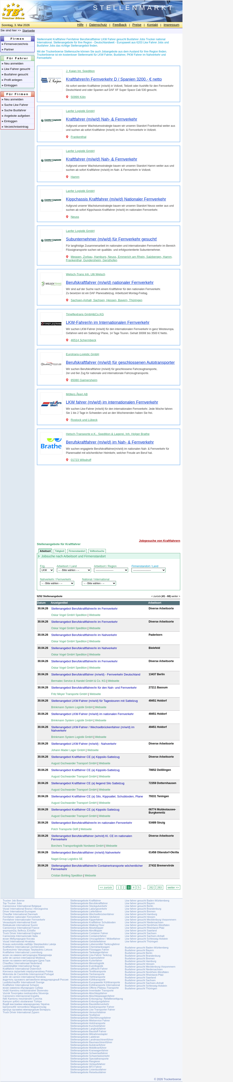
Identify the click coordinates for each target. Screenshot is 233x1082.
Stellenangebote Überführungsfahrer (90, 1017)
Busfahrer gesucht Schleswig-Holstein (146, 985)
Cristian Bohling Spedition (66, 875)
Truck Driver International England (22, 933)
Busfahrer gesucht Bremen (140, 958)
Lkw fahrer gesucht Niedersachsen (144, 922)
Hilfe (80, 25)
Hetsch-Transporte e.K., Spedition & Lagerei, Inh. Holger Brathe (107, 434)
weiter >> (173, 887)
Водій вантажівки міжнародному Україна (26, 1004)
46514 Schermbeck (83, 340)
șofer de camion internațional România (24, 976)
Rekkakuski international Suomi (20, 925)
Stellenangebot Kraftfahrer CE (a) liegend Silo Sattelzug (87, 783)
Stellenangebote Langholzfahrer (88, 1028)
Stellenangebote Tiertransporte (87, 974)
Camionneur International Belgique (22, 906)
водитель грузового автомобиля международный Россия (35, 979)
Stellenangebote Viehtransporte (87, 976)
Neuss (75, 216)
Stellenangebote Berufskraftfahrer (89, 903)
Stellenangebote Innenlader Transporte (92, 990)
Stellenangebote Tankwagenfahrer (89, 952)
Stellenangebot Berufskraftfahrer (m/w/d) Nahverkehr (86, 852)
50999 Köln (78, 97)
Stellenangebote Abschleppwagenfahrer (92, 996)
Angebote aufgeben (16, 115)
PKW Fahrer (134, 54)
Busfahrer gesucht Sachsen (140, 980)
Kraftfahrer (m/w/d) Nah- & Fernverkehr (101, 119)
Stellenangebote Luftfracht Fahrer (89, 968)
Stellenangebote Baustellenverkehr (89, 1004)
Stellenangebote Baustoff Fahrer (88, 1031)
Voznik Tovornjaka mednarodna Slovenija (25, 993)
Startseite (28, 30)
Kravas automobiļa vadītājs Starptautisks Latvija (29, 944)
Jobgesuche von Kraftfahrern (159, 540)
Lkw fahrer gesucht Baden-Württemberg (147, 900)
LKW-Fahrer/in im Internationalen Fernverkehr (107, 322)
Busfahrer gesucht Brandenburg (142, 955)
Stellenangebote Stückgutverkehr (88, 906)
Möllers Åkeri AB (77, 394)
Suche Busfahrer (14, 110)
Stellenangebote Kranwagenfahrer (89, 1050)
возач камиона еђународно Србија (23, 987)
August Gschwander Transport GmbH (74, 763)
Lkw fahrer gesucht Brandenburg (143, 908)
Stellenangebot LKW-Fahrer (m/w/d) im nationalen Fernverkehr (92, 714)
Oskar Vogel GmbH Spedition (69, 615)
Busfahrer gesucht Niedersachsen (144, 969)
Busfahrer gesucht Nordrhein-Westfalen (147, 972)
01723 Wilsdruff (81, 460)
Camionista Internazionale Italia (20, 936)
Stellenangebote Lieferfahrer (86, 911)
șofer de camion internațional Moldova (24, 957)
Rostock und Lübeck (84, 420)
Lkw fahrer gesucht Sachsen (141, 933)
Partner (8, 49)
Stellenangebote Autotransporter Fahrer (92, 1006)
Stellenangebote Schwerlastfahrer (89, 1053)
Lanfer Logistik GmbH (80, 111)
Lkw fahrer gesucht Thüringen (141, 941)
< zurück (156, 596)
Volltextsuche (97, 551)
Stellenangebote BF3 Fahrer (86, 1066)
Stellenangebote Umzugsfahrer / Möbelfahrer (95, 938)
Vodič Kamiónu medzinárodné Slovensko (25, 990)
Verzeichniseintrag (15, 126)
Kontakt (152, 25)
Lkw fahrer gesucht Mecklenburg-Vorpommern (150, 919)
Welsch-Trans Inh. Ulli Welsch (85, 274)
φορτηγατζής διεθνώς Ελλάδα (19, 930)
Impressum (171, 25)
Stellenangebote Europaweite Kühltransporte (95, 982)
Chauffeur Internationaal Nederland (22, 963)
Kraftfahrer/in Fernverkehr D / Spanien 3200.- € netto (114, 79)
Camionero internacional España (21, 996)
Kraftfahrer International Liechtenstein (23, 947)
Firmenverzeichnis (15, 44)
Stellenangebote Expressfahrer (87, 957)
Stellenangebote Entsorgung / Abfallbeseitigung (96, 998)
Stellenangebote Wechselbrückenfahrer (92, 914)
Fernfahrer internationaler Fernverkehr (24, 919)
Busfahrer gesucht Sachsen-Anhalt (144, 983)
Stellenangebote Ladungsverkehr (88, 908)
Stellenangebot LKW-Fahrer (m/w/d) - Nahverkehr (83, 743)
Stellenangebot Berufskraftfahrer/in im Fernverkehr (84, 608)
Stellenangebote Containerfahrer (88, 936)
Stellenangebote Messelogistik (87, 963)
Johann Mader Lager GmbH (68, 750)
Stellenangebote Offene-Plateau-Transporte (94, 987)
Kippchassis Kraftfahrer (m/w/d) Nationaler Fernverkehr (116, 199)
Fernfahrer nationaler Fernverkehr (21, 917)
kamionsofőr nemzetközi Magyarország (24, 1006)
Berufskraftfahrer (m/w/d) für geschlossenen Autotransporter (120, 362)
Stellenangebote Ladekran (84, 1036)
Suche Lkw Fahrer (15, 105)
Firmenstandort (77, 551)
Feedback (120, 25)
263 (159, 887)
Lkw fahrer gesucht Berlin (139, 906)
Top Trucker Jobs (12, 903)
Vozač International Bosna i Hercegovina (25, 908)
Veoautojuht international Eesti (20, 922)
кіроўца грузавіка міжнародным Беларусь (27, 1009)
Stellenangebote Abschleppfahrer (88, 993)
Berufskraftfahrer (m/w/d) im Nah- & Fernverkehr (110, 442)
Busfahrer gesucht (15, 74)
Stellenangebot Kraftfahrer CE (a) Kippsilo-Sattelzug (85, 757)
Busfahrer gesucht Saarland (140, 977)
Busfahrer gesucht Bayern (139, 950)
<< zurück (106, 887)
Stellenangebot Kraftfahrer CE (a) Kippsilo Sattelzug (85, 809)
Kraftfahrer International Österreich (22, 968)
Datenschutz (98, 25)
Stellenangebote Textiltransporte (88, 971)
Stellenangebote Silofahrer (85, 917)
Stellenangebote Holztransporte (87, 1023)
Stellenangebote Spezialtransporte (89, 1058)
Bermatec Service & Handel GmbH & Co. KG (78, 680)
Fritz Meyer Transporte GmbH (69, 694)
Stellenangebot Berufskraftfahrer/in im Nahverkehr (84, 635)
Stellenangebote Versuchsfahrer (88, 1012)
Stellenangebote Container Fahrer (89, 933)
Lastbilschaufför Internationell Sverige (23, 982)
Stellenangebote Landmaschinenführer (91, 1039)
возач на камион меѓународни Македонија (27, 955)
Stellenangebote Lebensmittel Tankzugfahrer (95, 944)
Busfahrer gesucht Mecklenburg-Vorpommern (150, 966)
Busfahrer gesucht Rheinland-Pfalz (144, 974)
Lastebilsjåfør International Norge (21, 966)
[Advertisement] (108, 500)
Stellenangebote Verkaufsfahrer (87, 1064)
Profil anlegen (12, 80)
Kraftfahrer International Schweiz (21, 985)
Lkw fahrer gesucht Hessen (140, 917)
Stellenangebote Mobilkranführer (88, 1047)
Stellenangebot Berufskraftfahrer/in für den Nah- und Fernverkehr (94, 687)
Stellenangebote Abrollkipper (86, 930)
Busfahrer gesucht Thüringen (141, 988)
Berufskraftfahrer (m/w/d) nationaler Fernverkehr (110, 282)
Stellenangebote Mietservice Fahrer (90, 1020)
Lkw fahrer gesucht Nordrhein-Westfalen (147, 925)
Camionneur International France (21, 927)
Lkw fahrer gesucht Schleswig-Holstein (146, 938)
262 (151, 887)
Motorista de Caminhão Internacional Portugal (28, 974)
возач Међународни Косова (19, 938)
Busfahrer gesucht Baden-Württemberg (146, 947)
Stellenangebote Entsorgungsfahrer (90, 1001)
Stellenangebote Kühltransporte (87, 979)
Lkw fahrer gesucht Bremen (140, 911)
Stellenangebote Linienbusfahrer (88, 1069)
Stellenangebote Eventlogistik (86, 966)
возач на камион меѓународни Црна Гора (26, 960)
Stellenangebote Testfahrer (85, 1015)
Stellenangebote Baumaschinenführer (91, 1042)
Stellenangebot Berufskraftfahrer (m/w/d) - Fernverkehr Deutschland (95, 674)
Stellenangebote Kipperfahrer (86, 919)
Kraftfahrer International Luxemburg (22, 952)
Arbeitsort (45, 551)
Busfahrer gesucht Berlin (138, 953)
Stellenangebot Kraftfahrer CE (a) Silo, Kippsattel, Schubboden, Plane (97, 796)
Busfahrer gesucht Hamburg (140, 961)
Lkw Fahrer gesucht (16, 69)
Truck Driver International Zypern (21, 1012)
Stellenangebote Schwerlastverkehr (90, 1056)
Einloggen (9, 85)
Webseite (94, 615)
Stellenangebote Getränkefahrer (88, 941)
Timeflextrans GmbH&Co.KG (85, 314)
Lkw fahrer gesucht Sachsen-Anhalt (145, 936)
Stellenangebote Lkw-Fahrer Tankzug (91, 955)
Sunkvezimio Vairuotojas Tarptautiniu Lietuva (27, 949)
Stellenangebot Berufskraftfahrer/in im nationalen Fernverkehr (91, 822)
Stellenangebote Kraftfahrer (85, 900)
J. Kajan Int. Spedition (80, 71)
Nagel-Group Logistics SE (67, 859)
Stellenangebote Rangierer (85, 1061)
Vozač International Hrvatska (19, 941)
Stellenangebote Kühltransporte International (95, 985)
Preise (137, 25)
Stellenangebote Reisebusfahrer (88, 1072)
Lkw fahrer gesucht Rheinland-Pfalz (145, 927)
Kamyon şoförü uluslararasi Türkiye (22, 1001)
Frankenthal (78, 137)
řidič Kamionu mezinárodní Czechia (22, 998)
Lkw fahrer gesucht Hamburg (141, 914)
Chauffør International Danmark (20, 914)
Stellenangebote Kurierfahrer (86, 960)
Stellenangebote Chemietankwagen (90, 947)
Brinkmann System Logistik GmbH (72, 707)
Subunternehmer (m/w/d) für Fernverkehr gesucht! (111, 239)
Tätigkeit (59, 551)
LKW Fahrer (105, 54)
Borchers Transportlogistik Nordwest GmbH (77, 845)
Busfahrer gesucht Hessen (139, 964)
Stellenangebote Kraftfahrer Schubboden (93, 922)
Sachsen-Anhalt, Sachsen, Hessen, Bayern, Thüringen (106, 300)
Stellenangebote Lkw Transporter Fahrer (92, 1009)
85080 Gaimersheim (84, 380)
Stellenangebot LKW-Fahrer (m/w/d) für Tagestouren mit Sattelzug (94, 700)
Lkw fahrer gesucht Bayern (140, 903)
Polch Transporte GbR (64, 829)
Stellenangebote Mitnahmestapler (89, 1034)
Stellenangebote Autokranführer (88, 1045)
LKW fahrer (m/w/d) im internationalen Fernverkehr (112, 402)
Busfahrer (119, 54)
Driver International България (19, 911)
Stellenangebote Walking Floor (87, 925)
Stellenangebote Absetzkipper (87, 927)
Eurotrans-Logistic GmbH (82, 354)
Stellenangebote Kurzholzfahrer (87, 1026)
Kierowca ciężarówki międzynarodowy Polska (28, 971)
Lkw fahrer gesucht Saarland (141, 930)
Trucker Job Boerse (14, 900)
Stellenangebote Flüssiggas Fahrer (89, 949)
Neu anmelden (12, 63)
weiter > (175, 596)
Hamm (75, 177)
